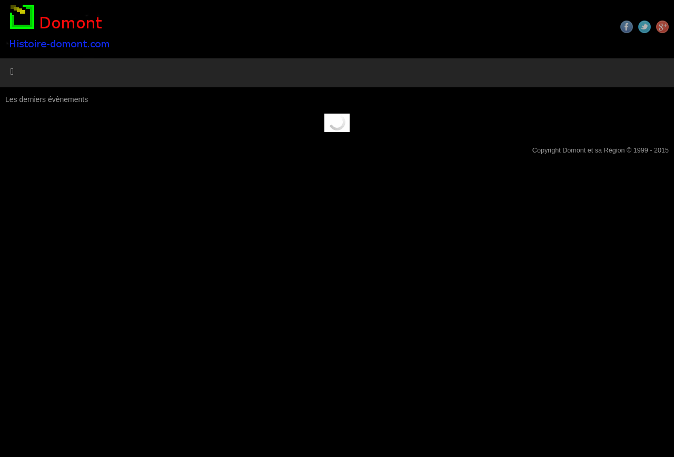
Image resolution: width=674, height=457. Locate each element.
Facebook (626, 27)
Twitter (644, 27)
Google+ (662, 27)
